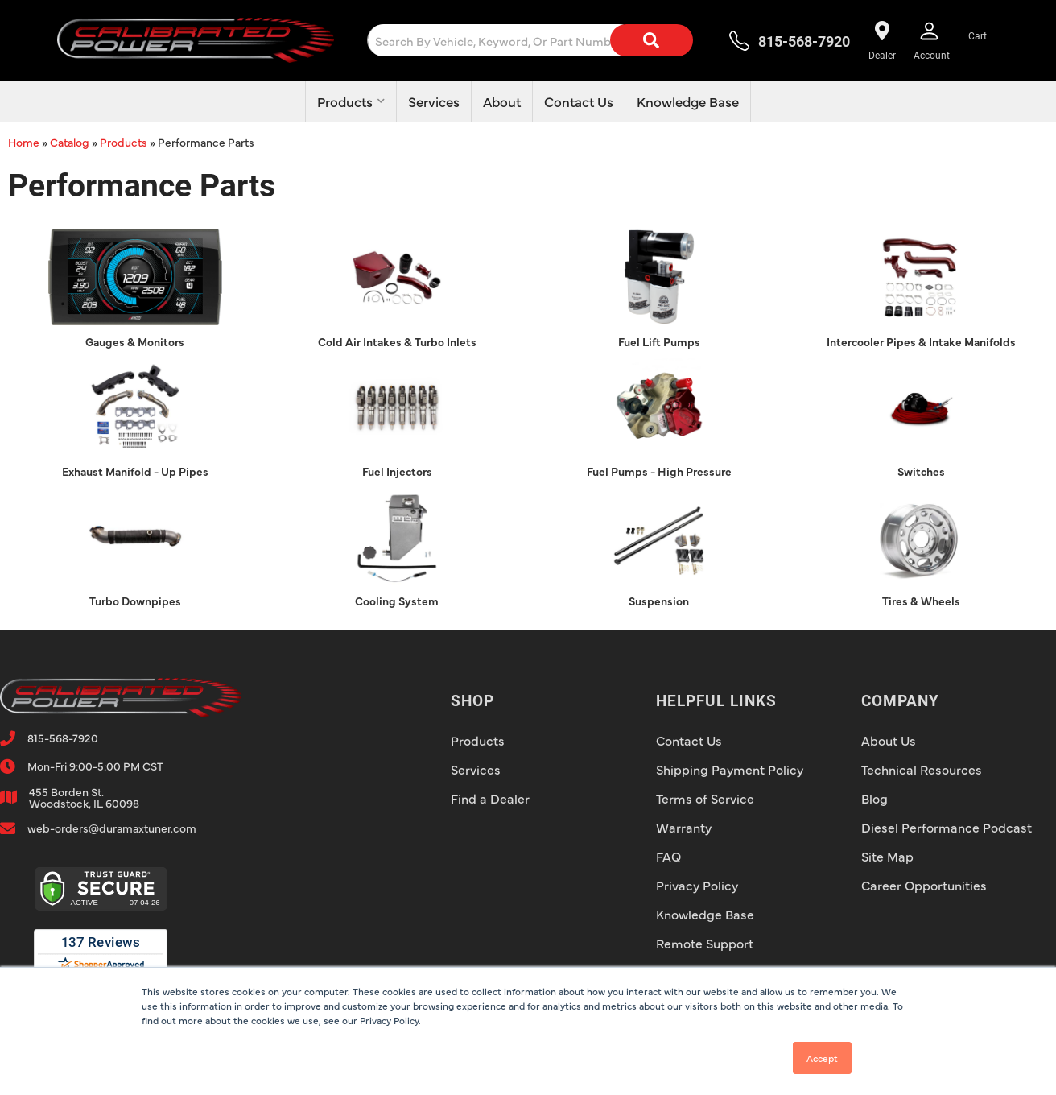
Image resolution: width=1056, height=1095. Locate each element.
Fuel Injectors (397, 471)
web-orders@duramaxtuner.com (111, 827)
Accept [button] (822, 1058)
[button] (543, 40)
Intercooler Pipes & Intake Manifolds (921, 341)
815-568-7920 (62, 737)
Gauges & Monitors (134, 341)
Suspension (659, 601)
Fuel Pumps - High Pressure (659, 471)
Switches (921, 471)
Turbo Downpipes (135, 601)
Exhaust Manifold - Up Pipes (135, 471)
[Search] (651, 40)
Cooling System (397, 601)
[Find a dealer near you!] (881, 40)
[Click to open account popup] (931, 40)
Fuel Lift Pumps (659, 341)
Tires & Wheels (921, 601)
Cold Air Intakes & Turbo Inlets (397, 341)
